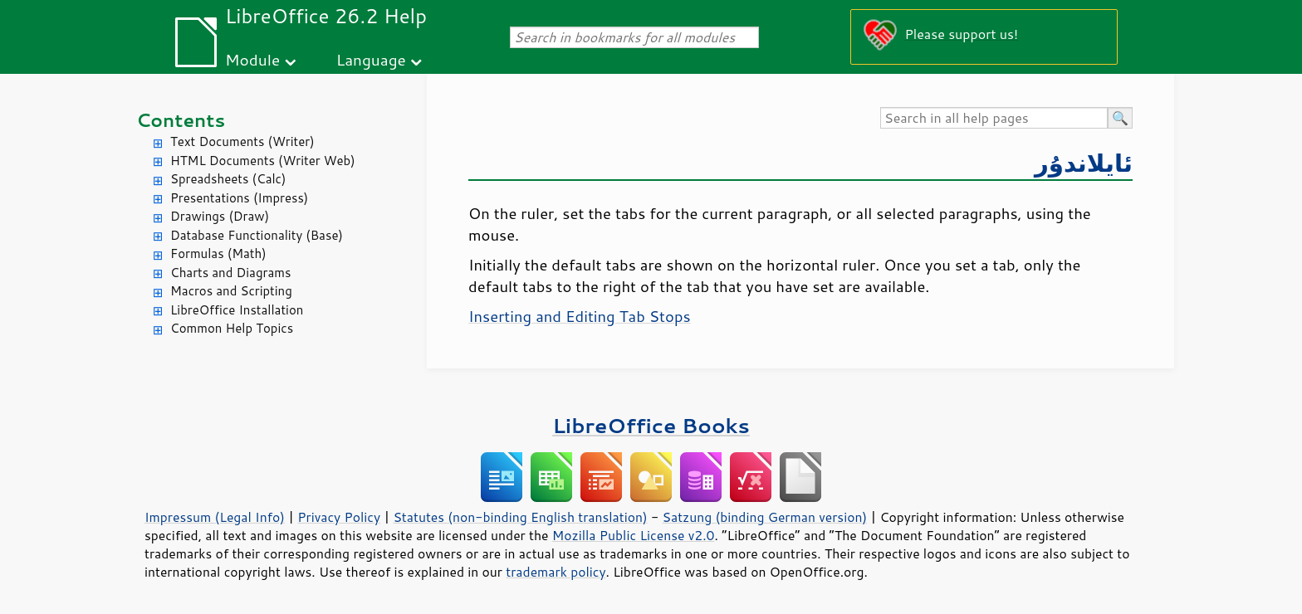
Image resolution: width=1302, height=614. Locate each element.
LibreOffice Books (651, 425)
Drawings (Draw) (219, 216)
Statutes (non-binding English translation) (520, 517)
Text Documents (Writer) (242, 141)
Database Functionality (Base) (256, 235)
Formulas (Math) (218, 253)
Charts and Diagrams (230, 272)
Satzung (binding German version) (765, 517)
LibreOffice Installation (236, 310)
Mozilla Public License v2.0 (633, 535)
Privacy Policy (338, 517)
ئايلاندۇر (1084, 162)
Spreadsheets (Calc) (228, 179)
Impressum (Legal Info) (214, 517)
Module (252, 59)
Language (371, 59)
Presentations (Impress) (239, 198)
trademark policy (555, 572)
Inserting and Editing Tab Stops (579, 316)
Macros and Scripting (231, 291)
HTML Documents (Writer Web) (262, 160)
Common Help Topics (231, 328)
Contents (180, 120)
